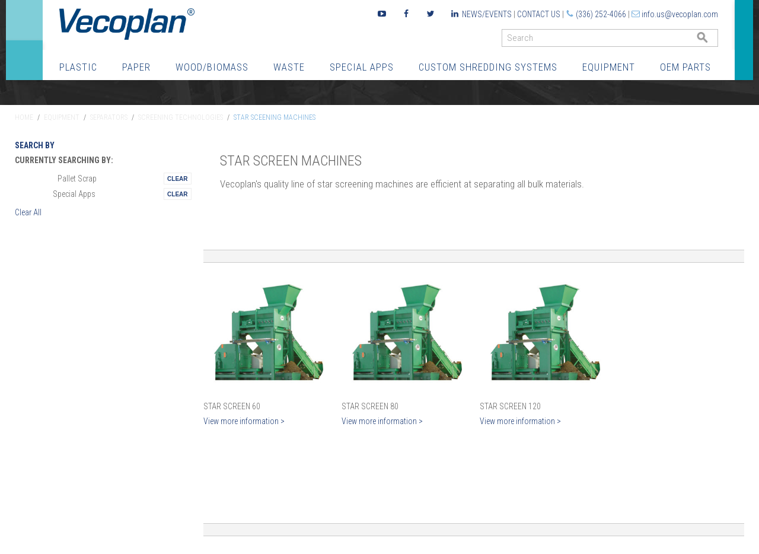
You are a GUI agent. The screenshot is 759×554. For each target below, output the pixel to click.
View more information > (244, 421)
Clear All (28, 212)
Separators (108, 117)
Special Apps (362, 67)
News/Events (487, 14)
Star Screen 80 (370, 406)
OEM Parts (685, 67)
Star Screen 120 (510, 406)
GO (713, 40)
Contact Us (538, 14)
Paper (136, 67)
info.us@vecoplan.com (680, 14)
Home (24, 117)
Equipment (608, 67)
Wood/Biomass (212, 67)
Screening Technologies (180, 117)
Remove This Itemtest (177, 178)
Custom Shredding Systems (488, 67)
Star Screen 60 (231, 406)
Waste (289, 67)
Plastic (78, 67)
